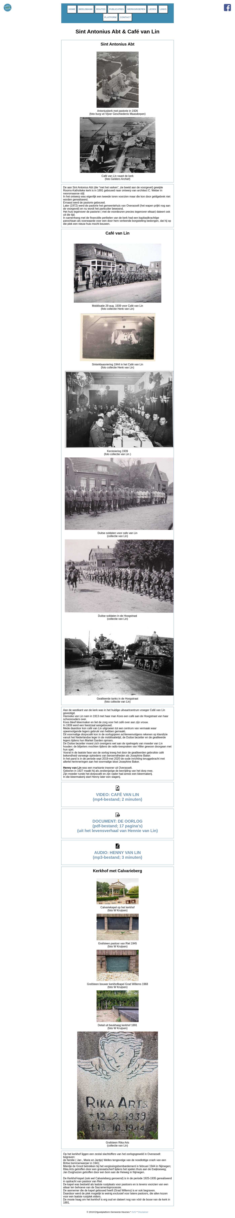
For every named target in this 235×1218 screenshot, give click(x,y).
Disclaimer (143, 1212)
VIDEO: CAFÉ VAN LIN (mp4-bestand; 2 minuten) (117, 795)
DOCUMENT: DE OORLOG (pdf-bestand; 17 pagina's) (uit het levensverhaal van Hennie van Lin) (117, 824)
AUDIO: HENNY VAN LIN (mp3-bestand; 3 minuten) (117, 853)
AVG (134, 1212)
